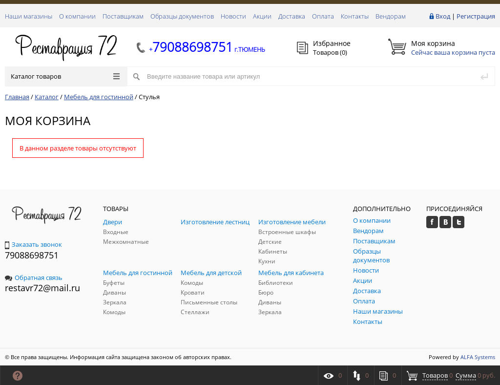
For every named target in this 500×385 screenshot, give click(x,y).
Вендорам (390, 16)
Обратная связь (33, 277)
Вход (443, 16)
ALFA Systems (477, 357)
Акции (262, 16)
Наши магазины (28, 16)
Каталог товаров (65, 76)
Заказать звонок (33, 244)
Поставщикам (123, 16)
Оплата (323, 16)
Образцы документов (182, 16)
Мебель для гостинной (98, 96)
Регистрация (476, 16)
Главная (17, 96)
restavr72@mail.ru (42, 288)
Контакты (355, 16)
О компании (77, 16)
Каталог (47, 96)
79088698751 (32, 255)
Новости (233, 16)
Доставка (291, 16)
